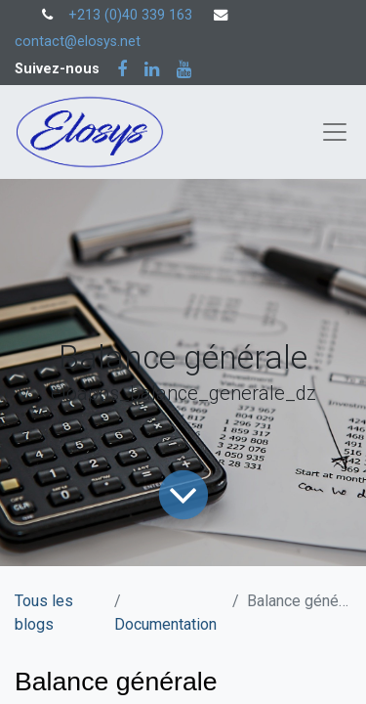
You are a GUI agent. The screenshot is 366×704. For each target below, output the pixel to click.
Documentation (165, 624)
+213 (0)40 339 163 (130, 15)
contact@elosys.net (78, 41)
